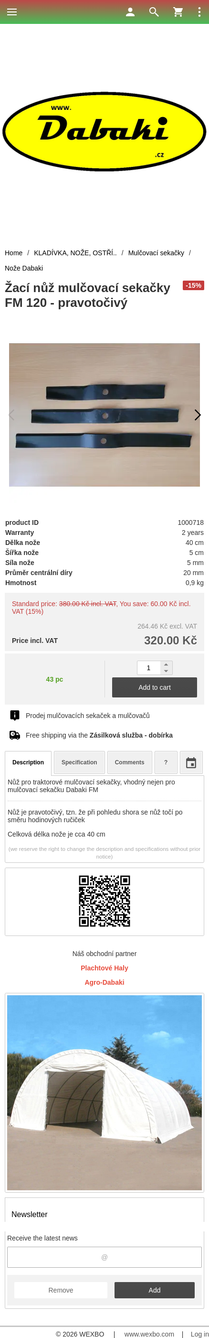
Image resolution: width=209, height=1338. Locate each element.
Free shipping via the (99, 735)
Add (155, 1290)
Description (28, 762)
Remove (60, 1290)
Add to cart (154, 687)
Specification (79, 762)
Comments (130, 762)
